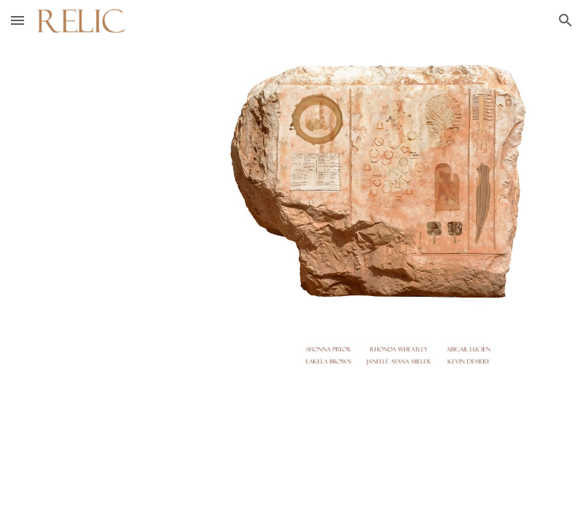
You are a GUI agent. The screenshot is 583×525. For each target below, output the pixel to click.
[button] (17, 20)
